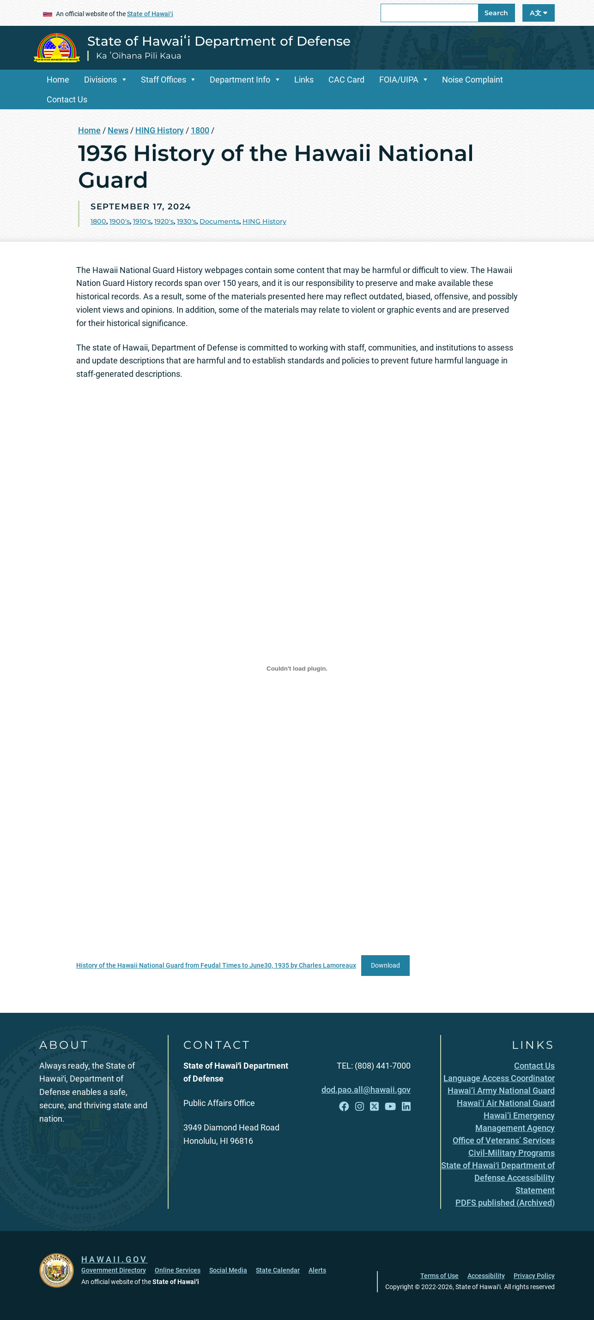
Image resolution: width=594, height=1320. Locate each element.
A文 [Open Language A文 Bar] (538, 13)
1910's (142, 221)
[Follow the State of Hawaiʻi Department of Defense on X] (374, 1106)
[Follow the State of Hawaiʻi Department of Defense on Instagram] (359, 1106)
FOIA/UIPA (398, 79)
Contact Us (67, 99)
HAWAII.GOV (114, 1259)
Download (385, 965)
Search (496, 13)
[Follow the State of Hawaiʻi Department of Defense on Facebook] (344, 1106)
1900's (119, 221)
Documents (219, 221)
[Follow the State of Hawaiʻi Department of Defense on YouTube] (390, 1106)
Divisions (100, 79)
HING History (159, 130)
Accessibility (486, 1275)
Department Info (240, 79)
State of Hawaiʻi (150, 14)
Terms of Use (439, 1275)
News (118, 130)
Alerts (317, 1270)
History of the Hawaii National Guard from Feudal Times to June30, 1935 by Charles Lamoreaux (216, 965)
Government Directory (113, 1270)
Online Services (177, 1270)
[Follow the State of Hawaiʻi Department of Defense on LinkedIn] (406, 1106)
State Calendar (278, 1270)
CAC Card (346, 79)
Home (58, 79)
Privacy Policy (534, 1275)
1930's (186, 221)
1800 (200, 130)
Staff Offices (163, 79)
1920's (164, 221)
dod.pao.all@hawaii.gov (366, 1089)
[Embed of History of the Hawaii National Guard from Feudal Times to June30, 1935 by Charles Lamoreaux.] (297, 668)
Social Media (228, 1270)
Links (304, 79)
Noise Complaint (472, 79)
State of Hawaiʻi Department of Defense (219, 41)
